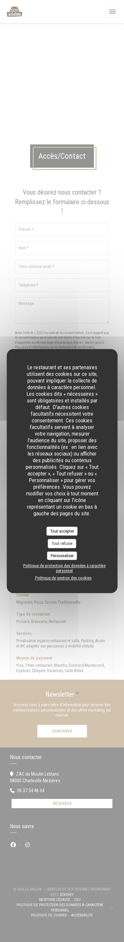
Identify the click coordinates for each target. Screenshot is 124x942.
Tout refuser (62, 543)
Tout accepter (62, 531)
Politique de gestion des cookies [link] (63, 577)
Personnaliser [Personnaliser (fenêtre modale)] (62, 555)
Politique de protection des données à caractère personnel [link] (64, 568)
